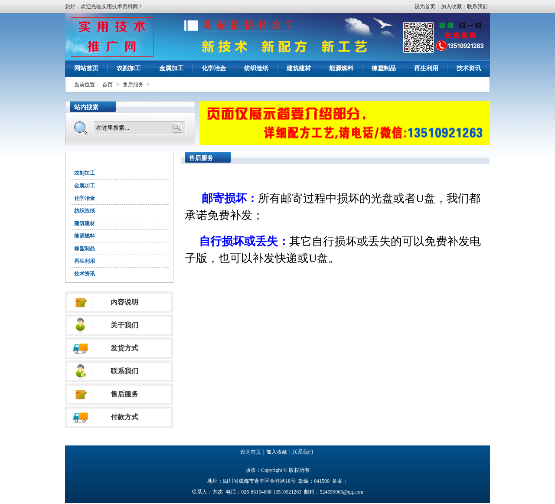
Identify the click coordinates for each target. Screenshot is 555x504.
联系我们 (477, 6)
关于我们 (124, 325)
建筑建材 (299, 68)
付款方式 (124, 417)
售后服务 (133, 85)
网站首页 (86, 68)
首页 (107, 85)
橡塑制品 (384, 68)
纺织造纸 (256, 68)
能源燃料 (341, 68)
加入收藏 (451, 6)
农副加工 (129, 68)
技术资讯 (469, 68)
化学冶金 (214, 68)
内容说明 (124, 302)
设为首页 (425, 6)
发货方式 (124, 348)
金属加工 (171, 68)
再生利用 (426, 68)
